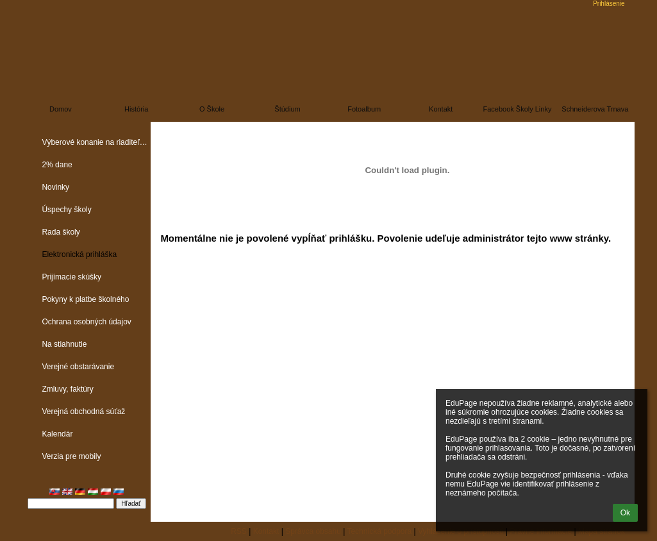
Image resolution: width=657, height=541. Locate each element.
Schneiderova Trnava (594, 109)
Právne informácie (541, 531)
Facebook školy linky (517, 109)
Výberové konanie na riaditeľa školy (96, 142)
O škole (211, 109)
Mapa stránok (601, 531)
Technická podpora (379, 531)
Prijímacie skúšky (71, 276)
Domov (60, 109)
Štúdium (287, 109)
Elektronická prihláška (79, 254)
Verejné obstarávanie (78, 366)
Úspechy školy (66, 209)
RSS (239, 531)
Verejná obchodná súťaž (83, 411)
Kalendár (57, 433)
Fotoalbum (364, 109)
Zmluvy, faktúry (67, 389)
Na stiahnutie (64, 344)
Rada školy (60, 232)
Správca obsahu (313, 531)
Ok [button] (625, 512)
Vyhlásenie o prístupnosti (461, 531)
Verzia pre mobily (71, 456)
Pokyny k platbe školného (85, 299)
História (136, 109)
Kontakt (441, 109)
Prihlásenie (608, 3)
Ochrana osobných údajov (86, 321)
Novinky (55, 187)
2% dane (57, 164)
